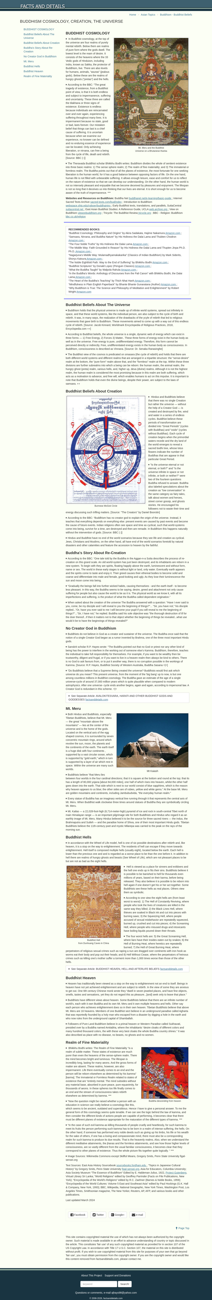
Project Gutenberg (175, 1172)
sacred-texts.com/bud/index (106, 201)
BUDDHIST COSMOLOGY (39, 29)
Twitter (98, 1214)
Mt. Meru (29, 61)
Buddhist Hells (32, 66)
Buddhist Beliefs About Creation (42, 42)
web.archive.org (158, 209)
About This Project (91, 1275)
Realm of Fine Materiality (38, 76)
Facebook (77, 1214)
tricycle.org (144, 212)
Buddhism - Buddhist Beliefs (176, 14)
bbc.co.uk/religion (76, 216)
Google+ (117, 1214)
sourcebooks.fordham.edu (131, 1165)
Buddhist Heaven (33, 71)
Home (132, 14)
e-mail (137, 1214)
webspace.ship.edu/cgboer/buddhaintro (88, 205)
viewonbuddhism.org (89, 212)
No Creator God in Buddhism (40, 56)
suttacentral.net (75, 209)
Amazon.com (173, 233)
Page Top (182, 1228)
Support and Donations (118, 1275)
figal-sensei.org (130, 1169)
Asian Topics (148, 14)
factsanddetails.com (96, 699)
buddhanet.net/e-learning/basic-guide (150, 198)
